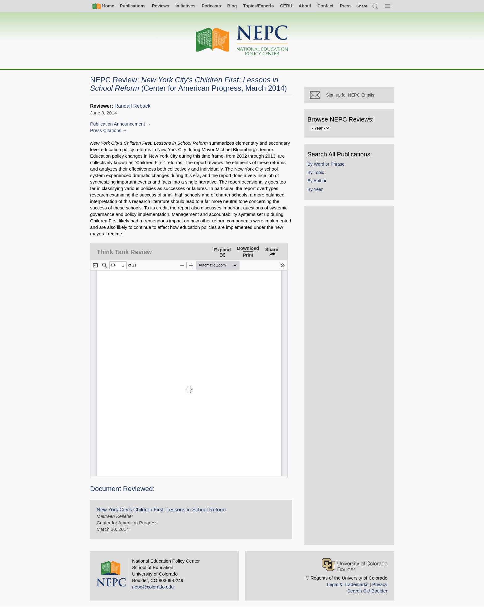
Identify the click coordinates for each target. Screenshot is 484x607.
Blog (232, 5)
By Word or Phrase (325, 164)
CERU (286, 5)
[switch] (362, 6)
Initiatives (185, 5)
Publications (132, 5)
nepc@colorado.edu (153, 586)
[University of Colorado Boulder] (354, 565)
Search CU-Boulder (367, 590)
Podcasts (211, 5)
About (305, 5)
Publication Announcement (117, 123)
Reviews (160, 5)
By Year (315, 189)
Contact (325, 5)
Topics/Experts (258, 5)
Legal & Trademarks (347, 584)
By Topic (315, 172)
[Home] (242, 40)
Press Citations (105, 130)
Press (346, 5)
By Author (317, 180)
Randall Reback (133, 106)
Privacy (379, 584)
